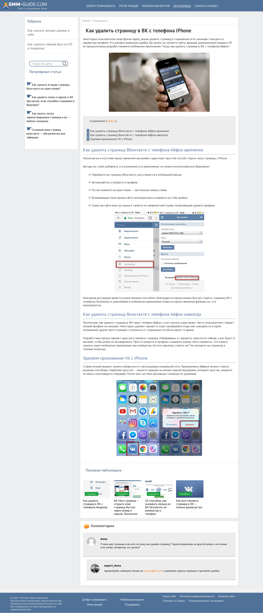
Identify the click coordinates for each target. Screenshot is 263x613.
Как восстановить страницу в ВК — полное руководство (189, 504)
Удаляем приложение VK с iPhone (109, 139)
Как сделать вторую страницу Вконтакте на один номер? (47, 86)
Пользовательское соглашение (206, 600)
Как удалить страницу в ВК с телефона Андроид (95, 504)
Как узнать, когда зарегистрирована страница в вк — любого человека (48, 117)
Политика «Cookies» (174, 600)
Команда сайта (226, 596)
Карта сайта (169, 596)
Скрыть (111, 121)
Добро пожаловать (100, 6)
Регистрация (128, 6)
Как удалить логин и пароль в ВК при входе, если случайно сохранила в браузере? (50, 101)
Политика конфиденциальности (197, 596)
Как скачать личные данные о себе (48, 32)
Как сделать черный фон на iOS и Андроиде (49, 46)
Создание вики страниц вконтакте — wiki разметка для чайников (45, 133)
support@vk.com (153, 570)
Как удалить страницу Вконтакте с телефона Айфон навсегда (127, 135)
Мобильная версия (156, 6)
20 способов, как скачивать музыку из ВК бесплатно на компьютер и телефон (158, 507)
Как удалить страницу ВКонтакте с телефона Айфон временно (128, 131)
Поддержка (182, 6)
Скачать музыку (206, 6)
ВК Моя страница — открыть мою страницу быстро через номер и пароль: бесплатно (126, 507)
